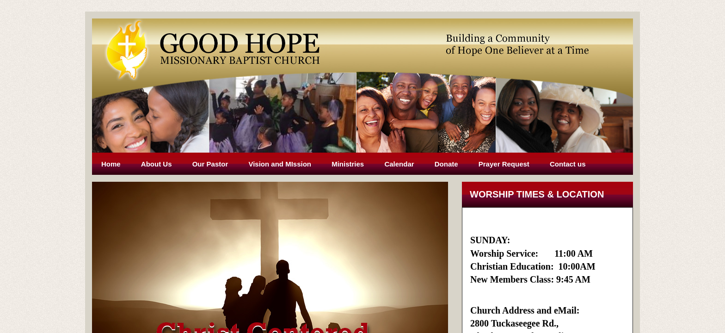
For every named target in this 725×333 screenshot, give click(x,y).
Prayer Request (504, 164)
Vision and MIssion (279, 164)
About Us (156, 164)
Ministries (348, 164)
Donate (446, 164)
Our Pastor (210, 164)
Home (111, 164)
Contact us (568, 164)
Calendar (399, 164)
